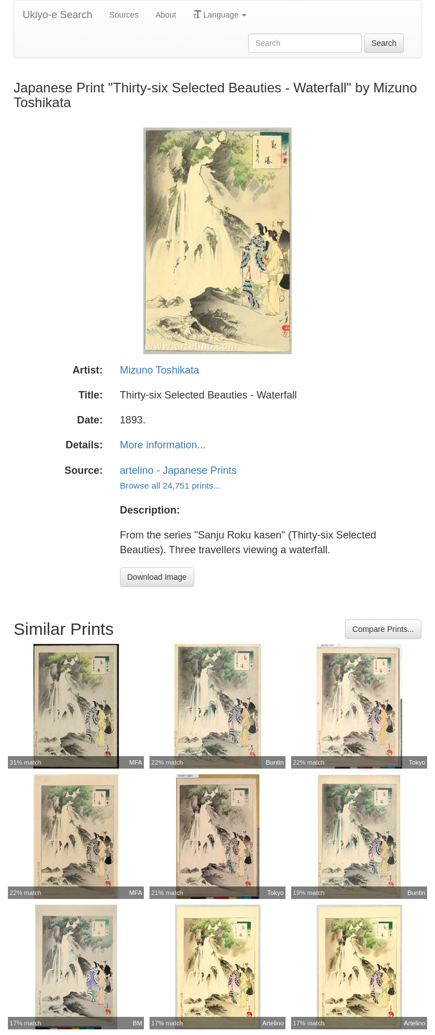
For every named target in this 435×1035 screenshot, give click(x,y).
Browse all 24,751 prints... (170, 485)
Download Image (157, 577)
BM (137, 1023)
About (165, 14)
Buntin (275, 762)
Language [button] (219, 14)
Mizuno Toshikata (159, 370)
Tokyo (417, 762)
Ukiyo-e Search (57, 14)
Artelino (273, 1023)
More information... (163, 445)
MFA (135, 762)
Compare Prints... (383, 629)
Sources (123, 14)
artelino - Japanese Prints (178, 470)
